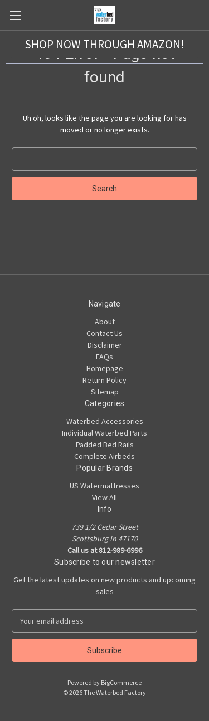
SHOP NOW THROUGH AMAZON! (104, 44)
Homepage (104, 368)
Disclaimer (105, 345)
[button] (104, 44)
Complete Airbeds (104, 456)
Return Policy (104, 380)
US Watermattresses (104, 486)
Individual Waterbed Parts (104, 433)
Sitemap (105, 392)
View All (104, 497)
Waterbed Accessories (104, 421)
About (105, 322)
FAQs (104, 357)
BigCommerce (121, 682)
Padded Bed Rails (105, 444)
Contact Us (104, 333)
